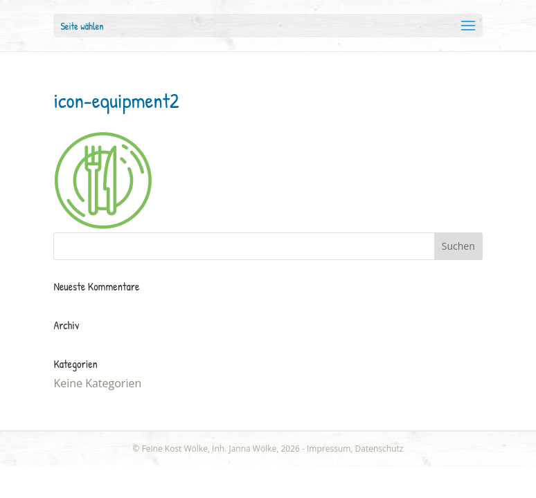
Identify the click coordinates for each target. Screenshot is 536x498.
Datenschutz (379, 448)
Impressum (328, 448)
